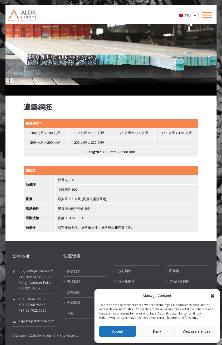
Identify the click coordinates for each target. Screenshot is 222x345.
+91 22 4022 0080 (32, 310)
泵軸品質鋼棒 (179, 281)
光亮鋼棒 (73, 302)
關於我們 (73, 271)
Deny (157, 331)
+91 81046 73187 (32, 299)
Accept (117, 331)
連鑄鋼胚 (73, 281)
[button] (212, 295)
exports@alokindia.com (36, 321)
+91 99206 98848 (32, 304)
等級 (70, 313)
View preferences (196, 331)
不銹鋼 (174, 271)
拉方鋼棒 (124, 271)
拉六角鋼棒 (126, 281)
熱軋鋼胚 (73, 292)
